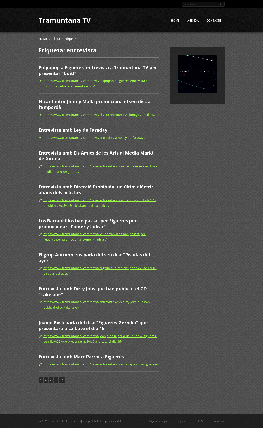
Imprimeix (219, 421)
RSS (200, 421)
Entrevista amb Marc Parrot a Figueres (81, 357)
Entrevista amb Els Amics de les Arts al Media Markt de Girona (96, 156)
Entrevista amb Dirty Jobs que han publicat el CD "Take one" (93, 292)
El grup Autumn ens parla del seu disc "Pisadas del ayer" (94, 258)
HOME (175, 21)
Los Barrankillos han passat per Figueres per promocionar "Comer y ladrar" (88, 224)
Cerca (221, 4)
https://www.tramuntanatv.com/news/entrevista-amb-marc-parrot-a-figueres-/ (100, 364)
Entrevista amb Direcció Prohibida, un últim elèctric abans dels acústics (96, 190)
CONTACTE (213, 21)
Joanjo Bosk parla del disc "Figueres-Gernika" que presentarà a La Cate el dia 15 (93, 326)
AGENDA (193, 21)
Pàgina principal (158, 421)
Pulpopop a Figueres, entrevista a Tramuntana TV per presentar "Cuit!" (98, 71)
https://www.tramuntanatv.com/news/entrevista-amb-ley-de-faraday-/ (94, 138)
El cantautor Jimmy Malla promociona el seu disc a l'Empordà (95, 105)
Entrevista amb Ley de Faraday (73, 130)
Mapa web (182, 421)
